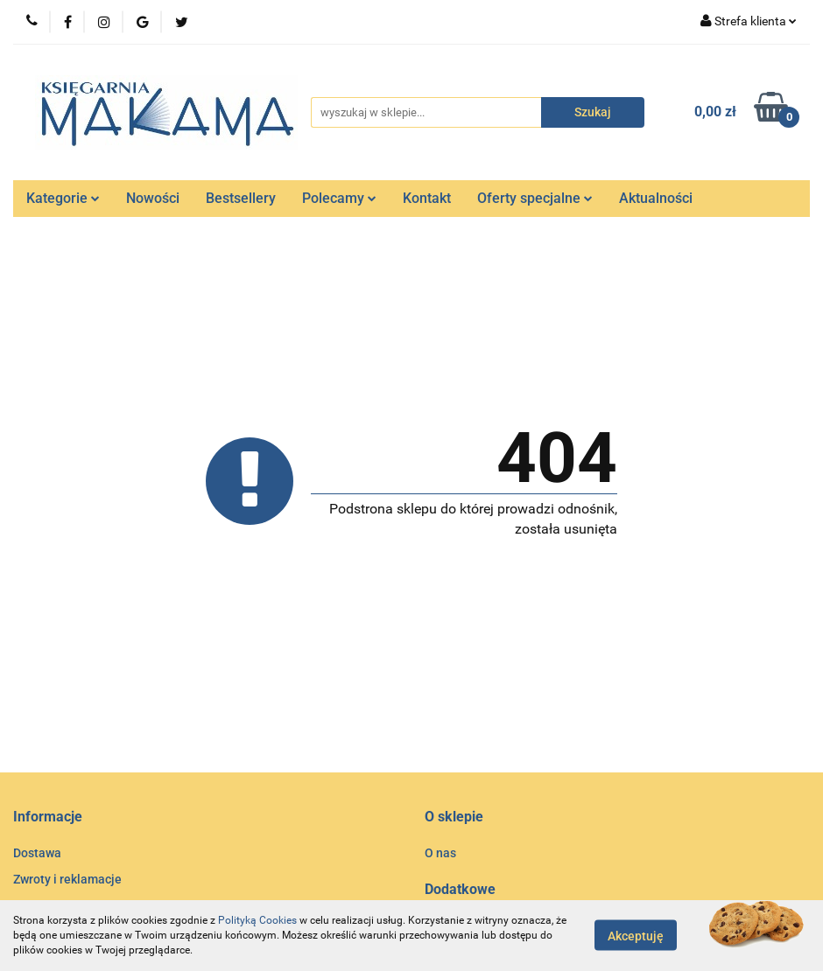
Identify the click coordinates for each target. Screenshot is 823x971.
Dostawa (37, 853)
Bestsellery (241, 198)
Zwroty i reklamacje (67, 879)
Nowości (152, 198)
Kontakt (427, 198)
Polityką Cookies (257, 920)
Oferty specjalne (535, 198)
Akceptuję (636, 936)
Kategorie (63, 198)
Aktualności (656, 198)
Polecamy (339, 198)
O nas (440, 853)
